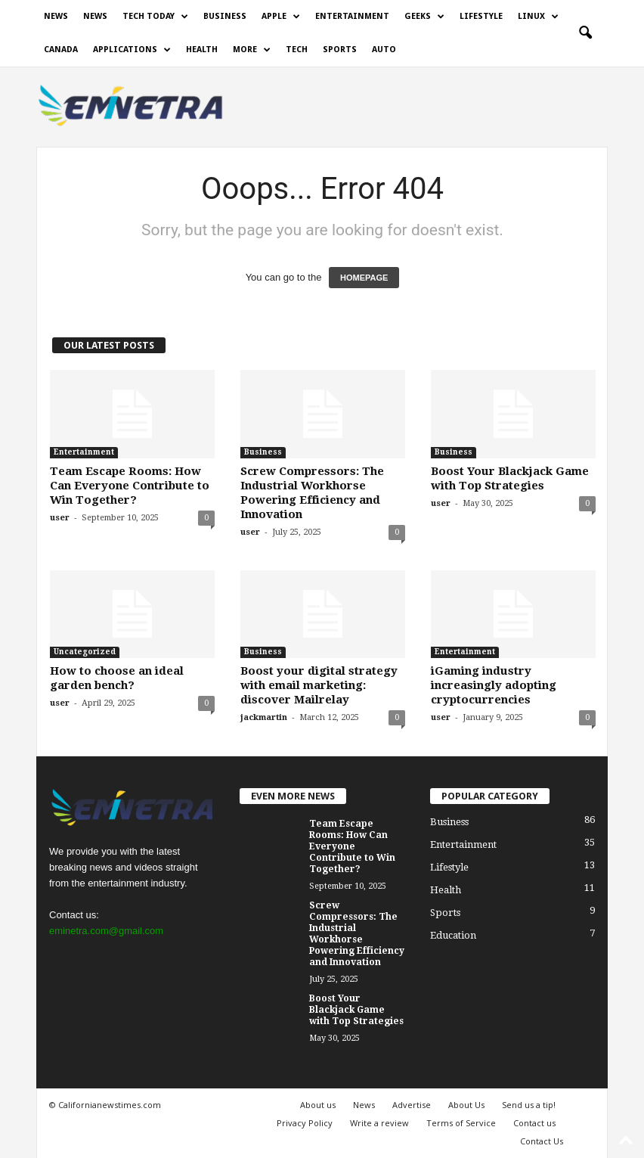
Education (453, 935)
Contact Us (541, 1141)
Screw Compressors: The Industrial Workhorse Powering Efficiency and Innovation (312, 492)
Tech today (155, 16)
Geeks (424, 16)
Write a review (379, 1123)
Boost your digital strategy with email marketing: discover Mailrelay (319, 685)
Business (224, 16)
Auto (384, 49)
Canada (61, 49)
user (60, 518)
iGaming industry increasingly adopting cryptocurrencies (493, 685)
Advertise (411, 1104)
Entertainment (352, 16)
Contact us (534, 1123)
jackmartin (263, 717)
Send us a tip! (529, 1104)
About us (318, 1104)
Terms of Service (461, 1123)
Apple (281, 16)
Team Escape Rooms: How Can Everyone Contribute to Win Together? (129, 485)
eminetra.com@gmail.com (106, 930)
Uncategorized (85, 651)
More (252, 50)
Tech (297, 49)
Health (202, 49)
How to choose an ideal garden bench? (117, 678)
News (56, 16)
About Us (466, 1104)
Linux (538, 16)
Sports (340, 49)
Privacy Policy (305, 1123)
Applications (132, 50)
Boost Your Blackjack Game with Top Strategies (510, 478)
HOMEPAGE (364, 277)
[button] (585, 33)
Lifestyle (481, 16)
